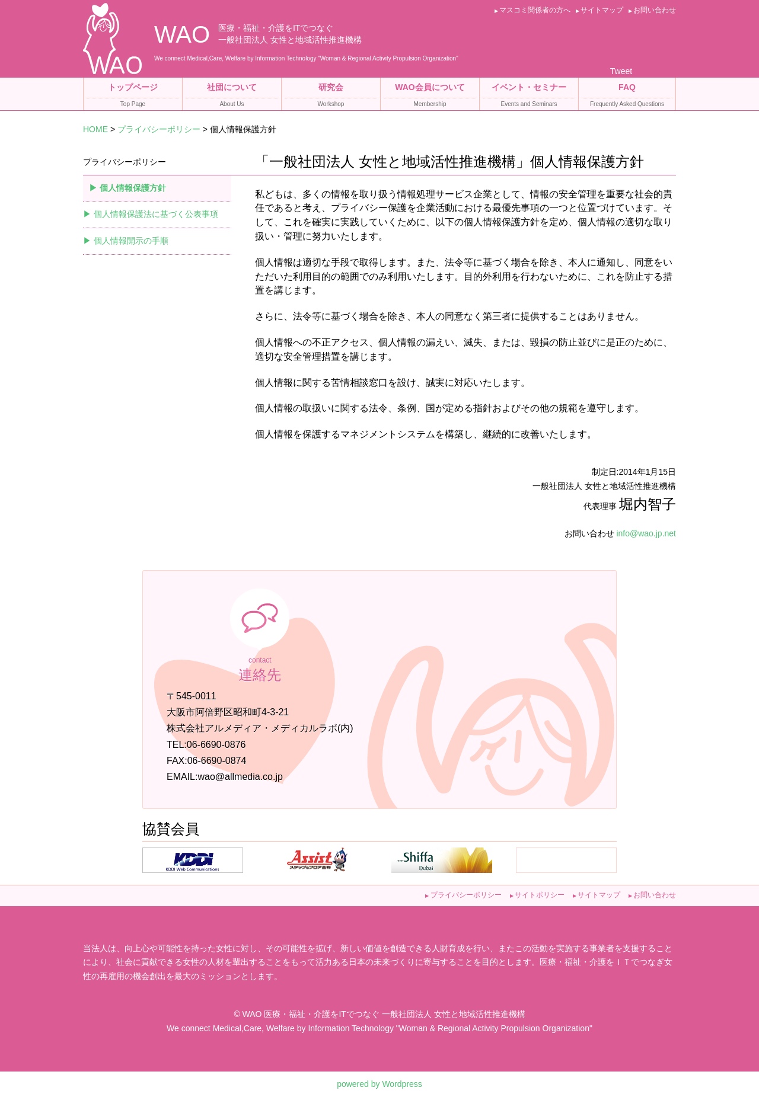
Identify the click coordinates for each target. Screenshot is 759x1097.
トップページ (133, 96)
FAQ (627, 96)
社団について (232, 96)
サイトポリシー (540, 895)
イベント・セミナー (529, 96)
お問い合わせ (654, 10)
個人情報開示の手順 (131, 240)
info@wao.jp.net (646, 533)
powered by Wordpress (379, 1084)
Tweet (621, 71)
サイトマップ (602, 10)
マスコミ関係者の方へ (534, 10)
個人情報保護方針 (133, 188)
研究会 (331, 96)
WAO (182, 34)
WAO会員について (430, 96)
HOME (95, 129)
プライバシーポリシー (158, 129)
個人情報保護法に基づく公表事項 (156, 214)
